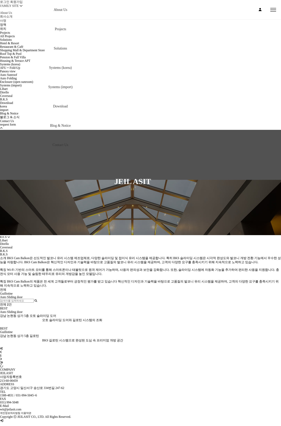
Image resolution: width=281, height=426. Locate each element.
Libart (4, 88)
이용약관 (26, 413)
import (4, 110)
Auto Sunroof (8, 74)
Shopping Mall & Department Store (22, 50)
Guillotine (6, 293)
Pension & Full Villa (13, 57)
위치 (3, 28)
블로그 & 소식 (10, 117)
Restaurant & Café (11, 46)
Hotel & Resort (9, 43)
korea (3, 106)
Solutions (6, 39)
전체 (3, 289)
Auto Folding (8, 78)
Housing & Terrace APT (15, 60)
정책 (3, 24)
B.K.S (4, 99)
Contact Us (7, 121)
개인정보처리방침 (10, 413)
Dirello (4, 92)
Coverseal (6, 95)
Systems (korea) (10, 64)
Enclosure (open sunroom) (16, 81)
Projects (5, 32)
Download (6, 103)
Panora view (8, 71)
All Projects (7, 36)
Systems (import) (11, 85)
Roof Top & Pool (10, 53)
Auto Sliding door (11, 297)
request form (8, 124)
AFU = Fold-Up (10, 67)
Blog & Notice (9, 113)
